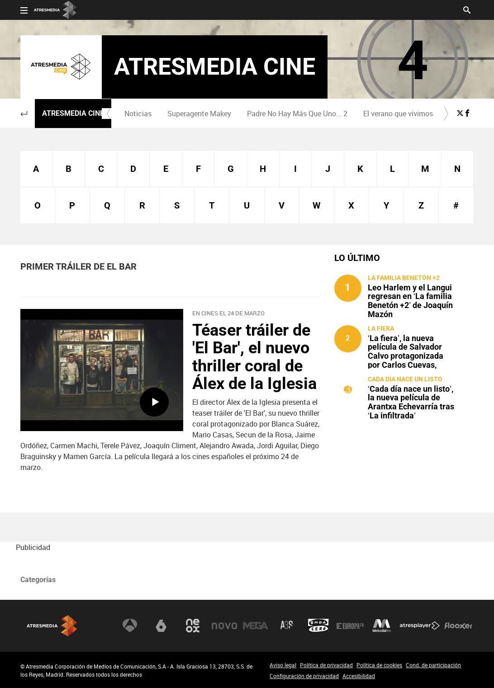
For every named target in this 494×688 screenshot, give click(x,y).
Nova (224, 625)
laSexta (161, 625)
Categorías (38, 579)
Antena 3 (129, 625)
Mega (255, 625)
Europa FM (350, 625)
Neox (192, 625)
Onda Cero (318, 625)
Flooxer (458, 625)
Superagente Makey (199, 114)
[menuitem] (137, 113)
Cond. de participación (433, 665)
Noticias (138, 114)
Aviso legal (283, 665)
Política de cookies (379, 665)
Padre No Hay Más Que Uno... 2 (297, 114)
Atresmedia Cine (73, 113)
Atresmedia (52, 626)
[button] (24, 113)
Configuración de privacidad (304, 675)
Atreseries (287, 625)
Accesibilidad (358, 675)
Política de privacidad (326, 665)
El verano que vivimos (398, 114)
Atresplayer (419, 625)
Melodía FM (381, 625)
